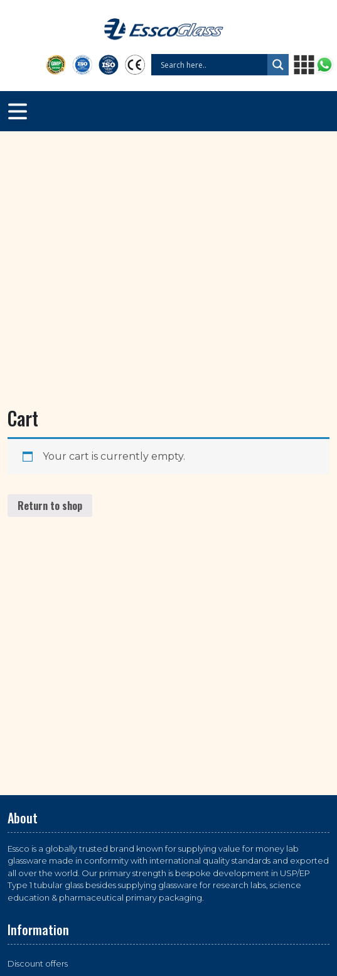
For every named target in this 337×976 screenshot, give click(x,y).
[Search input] (212, 64)
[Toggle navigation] (18, 111)
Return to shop (50, 505)
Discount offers (38, 963)
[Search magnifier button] (278, 64)
